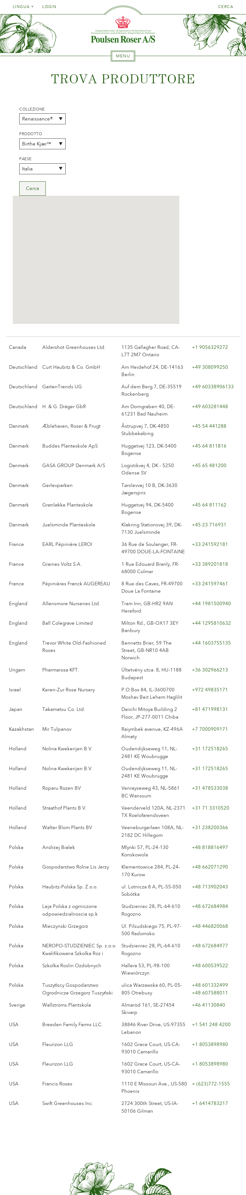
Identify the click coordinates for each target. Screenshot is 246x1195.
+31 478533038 (210, 699)
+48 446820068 (210, 837)
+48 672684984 (210, 817)
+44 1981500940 (211, 514)
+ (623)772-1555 (211, 994)
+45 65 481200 (209, 376)
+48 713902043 (210, 797)
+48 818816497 (210, 758)
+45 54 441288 (209, 337)
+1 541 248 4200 (211, 935)
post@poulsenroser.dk (196, 1180)
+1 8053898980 (210, 955)
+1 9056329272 (210, 258)
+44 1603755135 (211, 553)
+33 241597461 (210, 494)
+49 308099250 (210, 278)
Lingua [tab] (23, 6)
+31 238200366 (210, 738)
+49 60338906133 (213, 297)
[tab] (123, 56)
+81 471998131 (210, 620)
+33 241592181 (210, 455)
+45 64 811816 (209, 356)
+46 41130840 (208, 916)
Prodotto (30, 134)
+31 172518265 (210, 660)
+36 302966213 (210, 581)
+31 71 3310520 (210, 718)
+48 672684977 (210, 857)
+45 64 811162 (209, 415)
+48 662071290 (210, 778)
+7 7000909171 (210, 640)
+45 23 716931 (209, 435)
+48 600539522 (210, 876)
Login (49, 6)
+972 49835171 (210, 600)
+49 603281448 (210, 317)
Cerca (225, 6)
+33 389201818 (210, 475)
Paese (25, 159)
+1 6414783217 (210, 1014)
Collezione (32, 109)
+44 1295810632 (211, 534)
